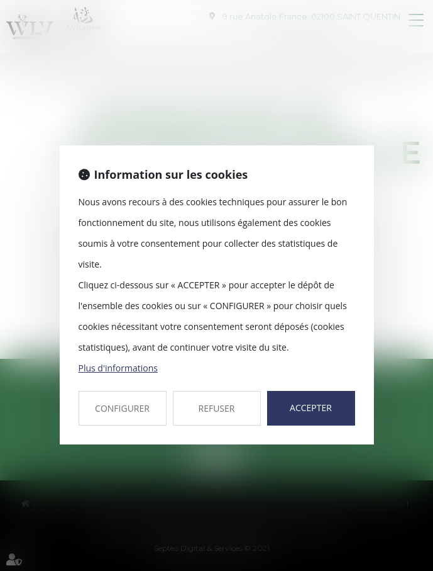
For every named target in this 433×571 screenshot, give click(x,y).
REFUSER (217, 408)
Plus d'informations (118, 368)
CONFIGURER (122, 408)
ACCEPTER (311, 408)
